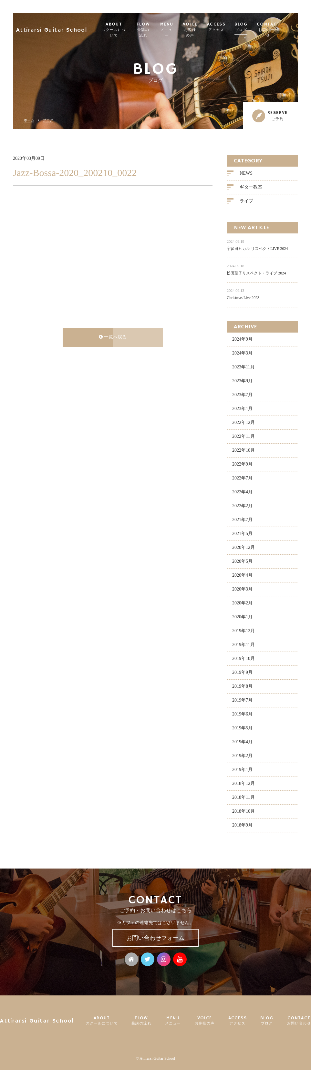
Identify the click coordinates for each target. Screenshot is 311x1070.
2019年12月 (243, 631)
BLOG (255, 27)
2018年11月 (243, 798)
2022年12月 (243, 423)
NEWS (246, 174)
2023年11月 (243, 367)
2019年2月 (242, 756)
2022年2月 (242, 506)
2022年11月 (243, 437)
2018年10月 (243, 811)
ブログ (48, 120)
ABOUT (116, 30)
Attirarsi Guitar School (51, 27)
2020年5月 (242, 562)
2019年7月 (242, 700)
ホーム (29, 120)
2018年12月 (243, 784)
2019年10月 (243, 659)
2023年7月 (242, 395)
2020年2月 (242, 603)
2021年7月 (242, 520)
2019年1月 (242, 770)
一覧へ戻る (113, 337)
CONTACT (282, 30)
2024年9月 (242, 339)
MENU (176, 30)
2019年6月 (242, 714)
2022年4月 (242, 492)
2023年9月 (242, 381)
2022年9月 (242, 464)
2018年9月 (242, 825)
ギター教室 (251, 188)
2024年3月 (242, 353)
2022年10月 (243, 450)
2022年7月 (242, 478)
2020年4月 (242, 575)
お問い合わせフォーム (155, 938)
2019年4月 (242, 742)
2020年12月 (243, 548)
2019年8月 (242, 686)
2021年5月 (242, 534)
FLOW (150, 30)
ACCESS (230, 27)
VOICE (202, 30)
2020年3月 (242, 589)
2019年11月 (243, 645)
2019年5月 (242, 728)
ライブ (246, 202)
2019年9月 (242, 673)
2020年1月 (242, 617)
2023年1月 (242, 409)
